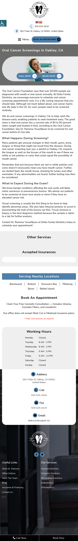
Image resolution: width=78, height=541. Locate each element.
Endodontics (47, 482)
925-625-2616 (42, 26)
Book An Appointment (44, 39)
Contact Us (7, 492)
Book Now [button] (48, 76)
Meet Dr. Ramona (10, 468)
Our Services (49, 462)
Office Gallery (8, 473)
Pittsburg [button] (68, 284)
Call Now (19, 538)
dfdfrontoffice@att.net (39, 420)
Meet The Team (10, 478)
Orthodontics (47, 487)
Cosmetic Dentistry (50, 473)
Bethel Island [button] (47, 288)
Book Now (58, 538)
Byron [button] (31, 288)
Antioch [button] (31, 284)
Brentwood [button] (16, 284)
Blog (4, 482)
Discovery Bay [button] (49, 284)
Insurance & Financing (12, 487)
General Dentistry (50, 468)
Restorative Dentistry (51, 478)
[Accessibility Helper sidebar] (3, 23)
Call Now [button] (25, 76)
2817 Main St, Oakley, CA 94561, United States (41, 31)
